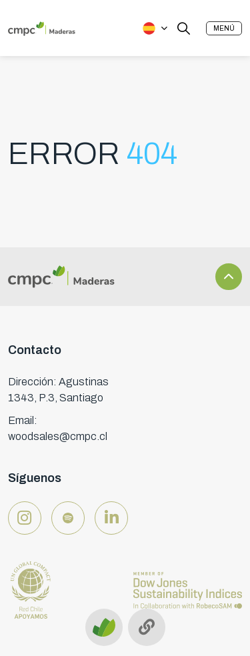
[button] (224, 28)
